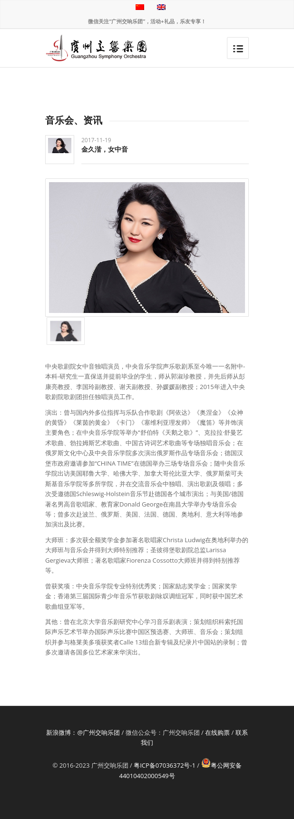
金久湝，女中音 (104, 149)
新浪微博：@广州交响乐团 (83, 732)
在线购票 (217, 732)
